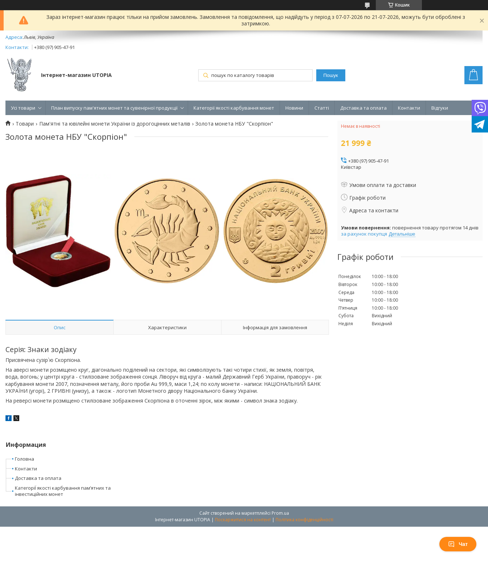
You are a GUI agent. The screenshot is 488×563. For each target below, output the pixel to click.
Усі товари (23, 108)
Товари (25, 124)
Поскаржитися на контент (243, 520)
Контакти (409, 108)
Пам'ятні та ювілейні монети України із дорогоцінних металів (114, 124)
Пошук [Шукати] (330, 75)
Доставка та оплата (363, 108)
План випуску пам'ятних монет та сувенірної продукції (114, 108)
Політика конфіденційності (304, 520)
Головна (24, 459)
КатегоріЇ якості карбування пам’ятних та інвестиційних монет (63, 491)
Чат (458, 544)
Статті (321, 108)
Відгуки (439, 108)
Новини (294, 108)
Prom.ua (280, 513)
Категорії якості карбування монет (234, 108)
